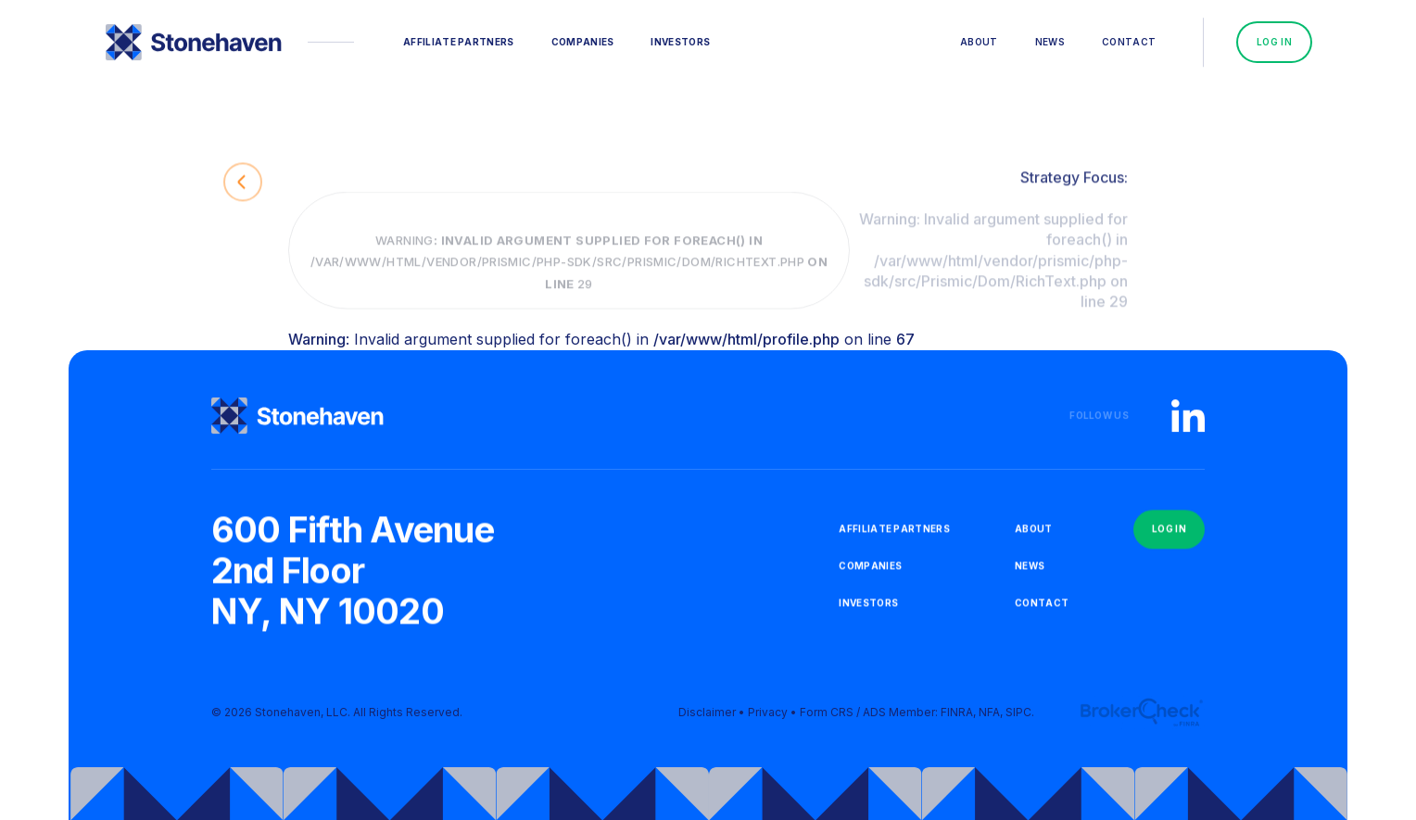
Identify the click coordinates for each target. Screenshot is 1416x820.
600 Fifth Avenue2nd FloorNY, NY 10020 (352, 576)
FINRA (957, 719)
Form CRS (826, 719)
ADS (874, 719)
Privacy (768, 719)
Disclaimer (707, 719)
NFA (989, 719)
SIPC (1018, 719)
